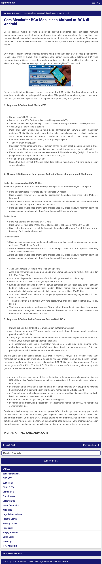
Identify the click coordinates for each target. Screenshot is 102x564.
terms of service (61, 561)
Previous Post (89, 445)
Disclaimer (47, 561)
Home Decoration (11, 505)
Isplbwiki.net (8, 2)
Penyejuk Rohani (10, 532)
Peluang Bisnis (10, 519)
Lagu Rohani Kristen (12, 514)
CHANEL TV (8, 487)
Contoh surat (9, 496)
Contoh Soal (8, 492)
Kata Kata (7, 510)
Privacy (39, 561)
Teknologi (7, 541)
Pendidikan (8, 528)
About (23, 561)
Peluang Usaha (10, 523)
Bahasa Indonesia (11, 473)
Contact (31, 561)
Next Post (10, 445)
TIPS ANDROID (10, 546)
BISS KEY (7, 478)
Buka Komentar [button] (51, 461)
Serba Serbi (8, 537)
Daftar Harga (9, 501)
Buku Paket (8, 483)
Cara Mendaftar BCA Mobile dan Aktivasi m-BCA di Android (46, 22)
